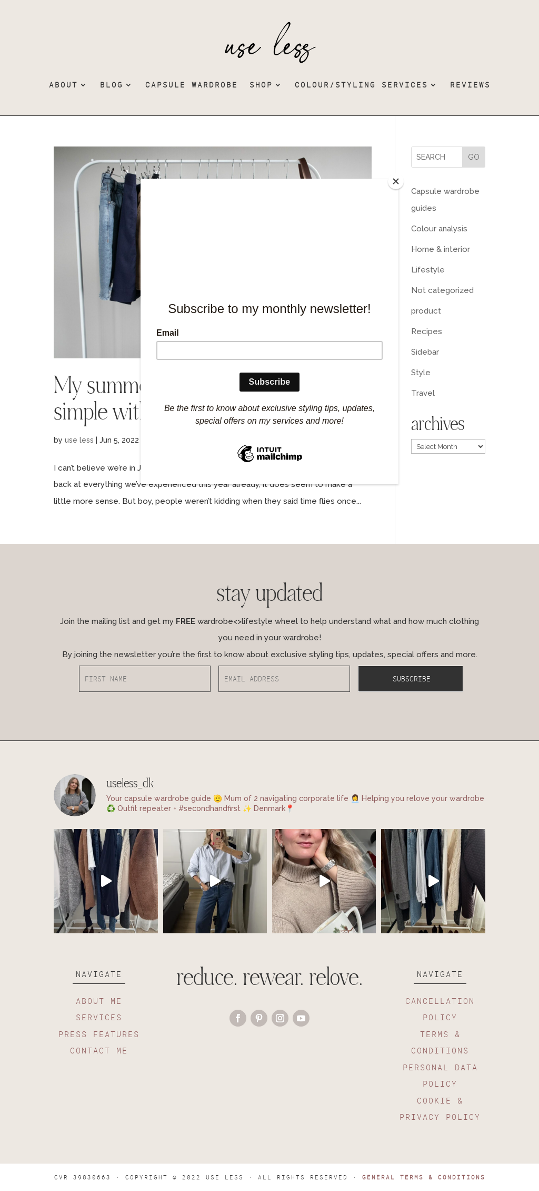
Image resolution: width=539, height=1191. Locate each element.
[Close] (396, 181)
